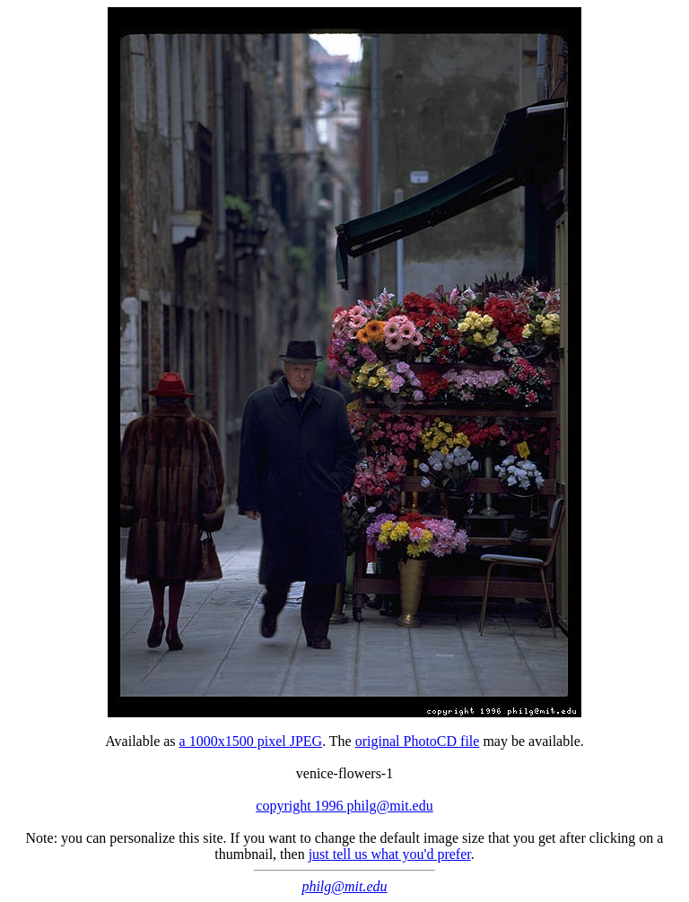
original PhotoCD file (417, 741)
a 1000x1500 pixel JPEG (251, 741)
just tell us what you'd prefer (390, 854)
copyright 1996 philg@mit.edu (344, 805)
